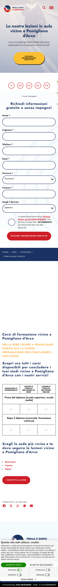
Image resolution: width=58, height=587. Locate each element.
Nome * (6, 115)
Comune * (7, 188)
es (38, 85)
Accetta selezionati (41, 565)
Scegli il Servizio (10, 202)
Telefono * (7, 144)
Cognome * (8, 130)
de (29, 85)
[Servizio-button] (29, 208)
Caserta (8, 465)
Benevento (10, 462)
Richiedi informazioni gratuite (29, 236)
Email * (5, 159)
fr (46, 85)
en (20, 85)
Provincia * (7, 173)
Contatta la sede (16, 480)
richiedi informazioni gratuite (29, 58)
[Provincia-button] (29, 180)
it (11, 85)
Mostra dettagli (29, 579)
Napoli (8, 469)
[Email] (29, 165)
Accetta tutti (13, 565)
